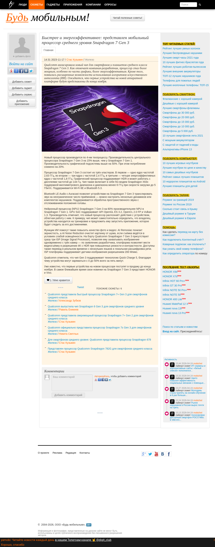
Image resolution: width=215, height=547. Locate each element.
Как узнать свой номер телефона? (183, 248)
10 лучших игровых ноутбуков (180, 163)
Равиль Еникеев (68, 309)
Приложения (72, 4)
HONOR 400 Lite (172, 299)
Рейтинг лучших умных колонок (181, 48)
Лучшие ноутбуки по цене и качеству (184, 167)
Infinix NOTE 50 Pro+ (175, 290)
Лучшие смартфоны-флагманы (181, 108)
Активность (170, 359)
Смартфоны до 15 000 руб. (179, 121)
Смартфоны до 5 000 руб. (178, 131)
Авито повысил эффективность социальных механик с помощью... (187, 380)
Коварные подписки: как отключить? (184, 244)
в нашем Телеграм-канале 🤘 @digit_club (83, 540)
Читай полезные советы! (127, 17)
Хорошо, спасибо (12, 544)
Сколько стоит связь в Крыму (180, 209)
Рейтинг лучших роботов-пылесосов (184, 66)
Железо (89, 59)
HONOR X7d (170, 276)
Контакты (84, 452)
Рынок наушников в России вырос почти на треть (187, 405)
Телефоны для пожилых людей (181, 80)
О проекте (43, 452)
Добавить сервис (22, 94)
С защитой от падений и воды (180, 144)
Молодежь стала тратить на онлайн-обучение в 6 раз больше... (187, 393)
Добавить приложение (22, 102)
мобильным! (48, 17)
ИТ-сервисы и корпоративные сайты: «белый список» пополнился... (187, 368)
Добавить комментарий (68, 395)
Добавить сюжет (22, 81)
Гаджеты (53, 4)
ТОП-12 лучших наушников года (182, 75)
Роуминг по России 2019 (177, 204)
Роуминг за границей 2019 (178, 199)
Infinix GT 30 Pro (172, 285)
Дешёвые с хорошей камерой (180, 103)
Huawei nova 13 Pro (174, 313)
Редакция (71, 452)
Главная (48, 50)
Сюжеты (36, 4)
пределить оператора (181, 253)
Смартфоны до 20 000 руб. (179, 117)
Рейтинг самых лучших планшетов (183, 176)
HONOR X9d (170, 271)
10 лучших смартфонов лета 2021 (183, 135)
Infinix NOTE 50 (172, 294)
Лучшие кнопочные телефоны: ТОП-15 (186, 85)
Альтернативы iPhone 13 (177, 149)
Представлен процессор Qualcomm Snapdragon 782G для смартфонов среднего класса (100, 348)
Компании (93, 4)
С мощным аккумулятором (178, 140)
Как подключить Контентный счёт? (183, 239)
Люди (23, 4)
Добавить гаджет (22, 88)
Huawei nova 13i (172, 308)
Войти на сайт (21, 64)
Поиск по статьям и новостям (180, 326)
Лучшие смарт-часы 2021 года (181, 57)
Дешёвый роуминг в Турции (179, 213)
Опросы (110, 4)
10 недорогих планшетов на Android (184, 181)
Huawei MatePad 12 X (175, 303)
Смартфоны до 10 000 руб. (179, 126)
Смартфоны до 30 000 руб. (179, 112)
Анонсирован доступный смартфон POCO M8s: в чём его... (187, 417)
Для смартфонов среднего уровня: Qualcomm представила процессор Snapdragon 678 (99, 339)
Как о (166, 253)
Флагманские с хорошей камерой (182, 98)
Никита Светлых (68, 333)
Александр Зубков (70, 300)
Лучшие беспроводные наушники (182, 53)
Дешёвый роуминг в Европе (179, 218)
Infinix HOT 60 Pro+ (174, 280)
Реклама (57, 452)
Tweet (80, 287)
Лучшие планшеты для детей (180, 186)
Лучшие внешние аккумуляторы (182, 71)
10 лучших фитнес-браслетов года (183, 62)
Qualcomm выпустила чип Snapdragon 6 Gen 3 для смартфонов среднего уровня (96, 306)
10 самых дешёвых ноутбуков (180, 172)
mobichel (197, 363)
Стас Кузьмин (74, 59)
